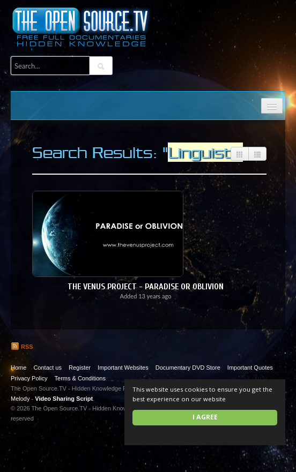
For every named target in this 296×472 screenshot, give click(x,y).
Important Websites (123, 367)
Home (18, 367)
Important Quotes (250, 367)
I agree (205, 417)
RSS (22, 346)
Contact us (47, 367)
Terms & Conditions (80, 378)
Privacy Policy (29, 378)
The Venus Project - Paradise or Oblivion (146, 286)
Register (80, 367)
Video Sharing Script (64, 398)
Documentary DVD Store (188, 367)
